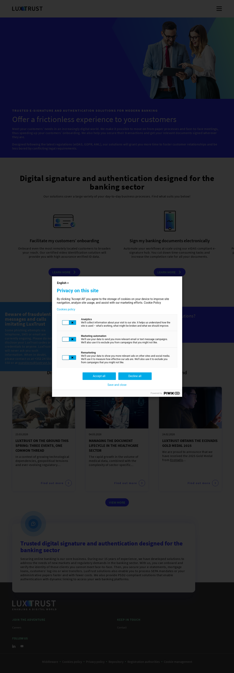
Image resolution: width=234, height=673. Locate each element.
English (63, 283)
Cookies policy (66, 309)
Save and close (117, 384)
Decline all (134, 376)
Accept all (99, 376)
